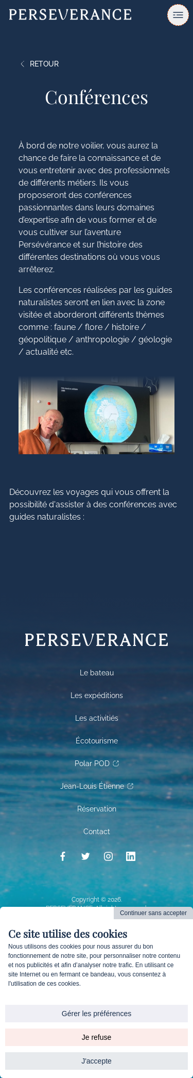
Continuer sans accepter (153, 913)
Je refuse (97, 1037)
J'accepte (96, 1061)
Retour (39, 64)
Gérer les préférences (96, 1013)
